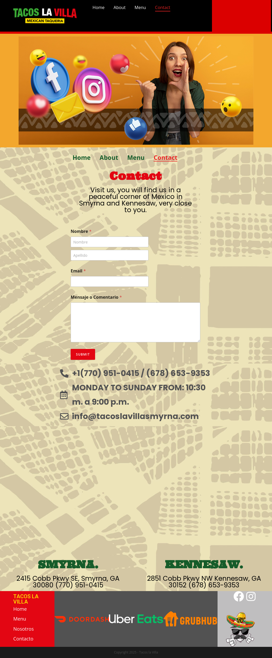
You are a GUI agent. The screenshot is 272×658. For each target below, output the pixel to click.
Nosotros (23, 629)
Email (78, 271)
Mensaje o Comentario (96, 297)
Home (98, 7)
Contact (162, 7)
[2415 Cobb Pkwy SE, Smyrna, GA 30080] (68, 491)
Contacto (23, 638)
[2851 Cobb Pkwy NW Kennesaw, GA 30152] (204, 491)
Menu (140, 7)
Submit (83, 354)
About (120, 7)
